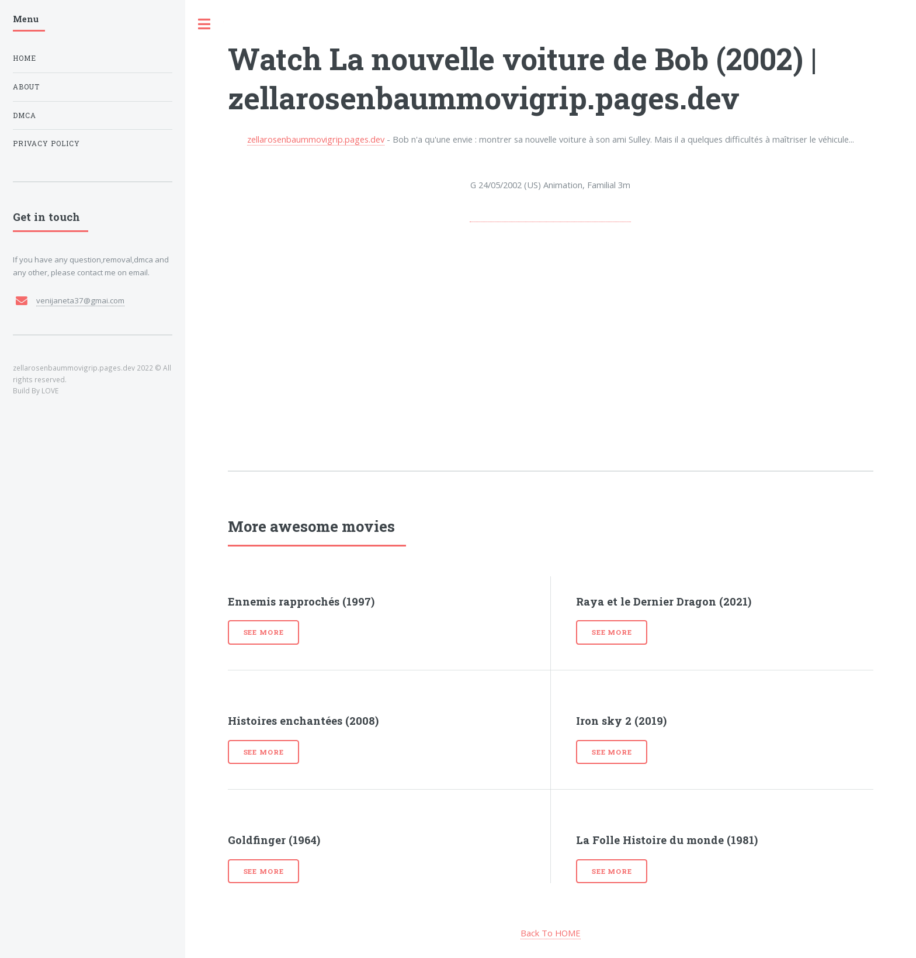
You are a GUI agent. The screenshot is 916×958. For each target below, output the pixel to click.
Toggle (204, 24)
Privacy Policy (46, 143)
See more (264, 632)
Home (24, 58)
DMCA (24, 115)
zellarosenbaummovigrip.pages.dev (315, 139)
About (26, 86)
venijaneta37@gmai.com (80, 300)
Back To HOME (551, 933)
